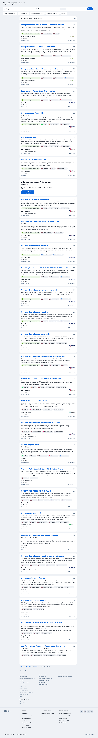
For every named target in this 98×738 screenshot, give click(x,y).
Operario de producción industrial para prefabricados (42, 557)
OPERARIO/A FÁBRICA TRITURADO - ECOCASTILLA (41, 624)
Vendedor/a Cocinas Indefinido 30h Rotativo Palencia (42, 470)
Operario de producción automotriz (35, 336)
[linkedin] (91, 711)
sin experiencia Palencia (44, 682)
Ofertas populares (23, 703)
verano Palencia (42, 678)
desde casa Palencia (43, 686)
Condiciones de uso (9, 734)
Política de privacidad (21, 734)
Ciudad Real (22, 685)
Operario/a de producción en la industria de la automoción (44, 269)
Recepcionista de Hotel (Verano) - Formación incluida (42, 25)
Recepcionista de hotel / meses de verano (38, 47)
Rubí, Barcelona (23, 687)
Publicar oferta (44, 716)
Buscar (90, 9)
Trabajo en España (26, 727)
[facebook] (81, 711)
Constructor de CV (64, 720)
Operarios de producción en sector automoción (40, 223)
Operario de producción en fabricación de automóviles (43, 358)
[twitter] (88, 711)
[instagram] (85, 711)
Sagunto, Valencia (23, 695)
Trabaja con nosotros (27, 723)
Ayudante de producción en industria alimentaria (41, 380)
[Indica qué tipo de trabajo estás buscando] (19, 9)
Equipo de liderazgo (26, 718)
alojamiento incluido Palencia (45, 680)
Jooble (92, 734)
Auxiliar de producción (30, 446)
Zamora (21, 697)
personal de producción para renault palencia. (39, 537)
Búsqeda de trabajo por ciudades (27, 705)
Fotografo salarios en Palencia (65, 678)
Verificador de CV (63, 723)
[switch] (74, 18)
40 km (63, 9)
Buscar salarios (63, 718)
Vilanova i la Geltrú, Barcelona (26, 693)
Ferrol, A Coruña (23, 689)
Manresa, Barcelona (24, 683)
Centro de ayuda (26, 725)
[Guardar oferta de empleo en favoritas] (73, 24)
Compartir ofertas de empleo (48, 713)
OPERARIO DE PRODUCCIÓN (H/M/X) (36, 492)
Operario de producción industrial (34, 247)
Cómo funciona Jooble (27, 716)
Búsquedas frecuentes (26, 672)
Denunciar (71, 40)
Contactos (24, 720)
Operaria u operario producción (33, 159)
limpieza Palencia (42, 684)
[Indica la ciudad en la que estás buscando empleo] (51, 9)
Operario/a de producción (31, 137)
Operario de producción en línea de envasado (39, 291)
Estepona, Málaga (23, 691)
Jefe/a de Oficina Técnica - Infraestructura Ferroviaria (43, 648)
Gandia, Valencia (23, 678)
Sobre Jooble (25, 713)
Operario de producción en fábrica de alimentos (40, 424)
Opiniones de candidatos (65, 716)
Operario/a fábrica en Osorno (33, 580)
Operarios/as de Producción (32, 113)
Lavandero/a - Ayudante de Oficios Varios (38, 91)
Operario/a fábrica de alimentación (35, 602)
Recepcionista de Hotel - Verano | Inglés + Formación (42, 69)
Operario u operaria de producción (35, 201)
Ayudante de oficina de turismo (34, 402)
